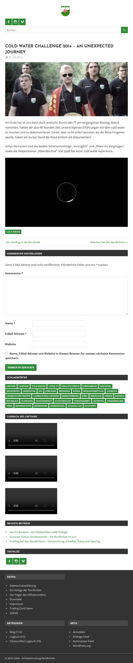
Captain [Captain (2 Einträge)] (11, 386)
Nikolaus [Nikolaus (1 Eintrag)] (96, 395)
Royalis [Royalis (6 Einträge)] (119, 395)
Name (10, 323)
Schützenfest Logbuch (23, 641)
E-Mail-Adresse (15, 333)
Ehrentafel (16, 599)
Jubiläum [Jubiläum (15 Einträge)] (50, 391)
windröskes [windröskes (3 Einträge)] (57, 405)
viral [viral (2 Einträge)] (9, 405)
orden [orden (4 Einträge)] (108, 395)
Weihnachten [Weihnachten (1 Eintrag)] (23, 405)
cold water (13, 231)
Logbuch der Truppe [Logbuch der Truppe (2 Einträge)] (18, 395)
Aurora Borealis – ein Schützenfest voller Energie (38, 532)
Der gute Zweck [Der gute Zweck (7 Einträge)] (70, 386)
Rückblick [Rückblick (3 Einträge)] (12, 401)
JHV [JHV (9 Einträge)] (40, 391)
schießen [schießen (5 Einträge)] (27, 401)
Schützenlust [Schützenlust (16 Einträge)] (63, 401)
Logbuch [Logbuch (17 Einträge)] (112, 391)
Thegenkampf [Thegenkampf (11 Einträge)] (82, 401)
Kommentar (14, 273)
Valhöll (14, 613)
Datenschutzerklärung (23, 585)
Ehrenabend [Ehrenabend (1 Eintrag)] (90, 386)
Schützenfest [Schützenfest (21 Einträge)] (44, 401)
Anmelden (79, 632)
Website (10, 344)
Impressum (16, 604)
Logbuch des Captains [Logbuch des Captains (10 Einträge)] (46, 395)
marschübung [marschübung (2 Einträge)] (70, 395)
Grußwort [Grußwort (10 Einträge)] (13, 391)
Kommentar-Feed (83, 641)
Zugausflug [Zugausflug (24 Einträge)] (75, 405)
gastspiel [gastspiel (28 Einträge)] (105, 386)
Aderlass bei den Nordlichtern (108, 242)
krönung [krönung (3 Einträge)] (64, 391)
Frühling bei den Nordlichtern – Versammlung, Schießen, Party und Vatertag (55, 541)
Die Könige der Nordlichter (25, 590)
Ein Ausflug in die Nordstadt (23, 242)
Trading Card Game (21, 608)
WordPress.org (82, 645)
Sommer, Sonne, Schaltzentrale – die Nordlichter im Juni (43, 536)
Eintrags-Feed (81, 636)
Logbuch (15, 636)
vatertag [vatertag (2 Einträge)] (98, 401)
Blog (12, 632)
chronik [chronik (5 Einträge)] (24, 386)
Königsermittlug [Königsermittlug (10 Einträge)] (93, 391)
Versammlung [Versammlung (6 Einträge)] (115, 401)
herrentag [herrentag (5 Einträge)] (29, 391)
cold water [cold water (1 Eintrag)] (38, 386)
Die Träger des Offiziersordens (28, 594)
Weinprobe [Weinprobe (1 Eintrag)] (40, 405)
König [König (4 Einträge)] (76, 391)
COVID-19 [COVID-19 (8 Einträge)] (53, 386)
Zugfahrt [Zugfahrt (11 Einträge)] (90, 405)
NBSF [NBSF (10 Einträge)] (84, 395)
